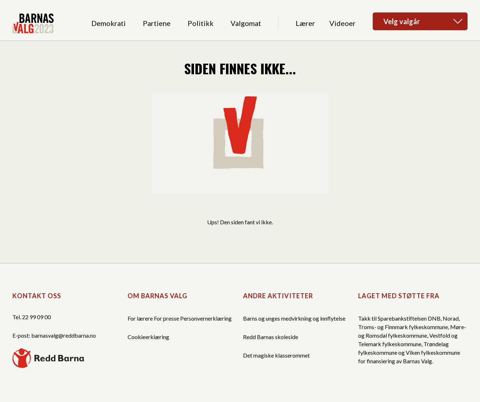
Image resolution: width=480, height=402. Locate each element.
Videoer (342, 23)
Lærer (305, 23)
